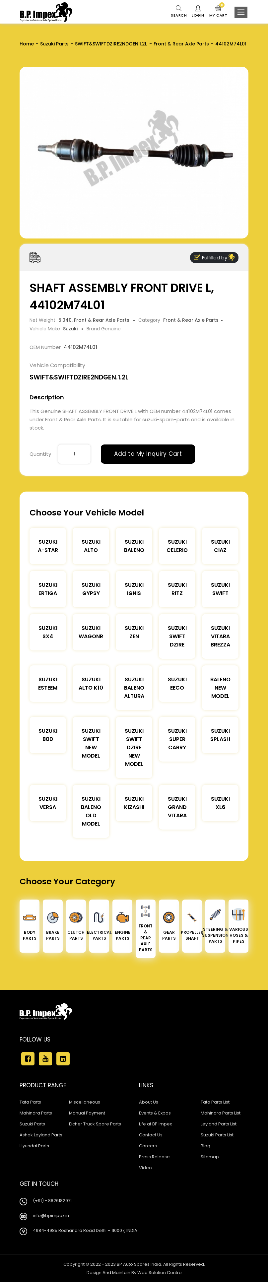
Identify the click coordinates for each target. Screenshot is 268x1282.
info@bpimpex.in (51, 1215)
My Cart (218, 11)
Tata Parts (30, 1102)
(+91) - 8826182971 (52, 1200)
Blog (205, 1146)
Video (145, 1168)
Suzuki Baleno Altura (134, 688)
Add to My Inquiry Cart (148, 454)
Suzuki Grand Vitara (177, 807)
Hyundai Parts (34, 1146)
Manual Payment (87, 1113)
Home (27, 43)
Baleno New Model (220, 688)
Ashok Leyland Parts (41, 1135)
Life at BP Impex (155, 1124)
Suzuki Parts (54, 43)
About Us (148, 1102)
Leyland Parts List (218, 1124)
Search (179, 11)
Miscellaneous (84, 1102)
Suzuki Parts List (217, 1135)
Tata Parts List (215, 1102)
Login (198, 11)
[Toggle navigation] (240, 12)
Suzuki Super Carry (177, 739)
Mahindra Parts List (220, 1113)
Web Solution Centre (159, 1272)
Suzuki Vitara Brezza (220, 636)
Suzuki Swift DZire (177, 636)
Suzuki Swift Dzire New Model (134, 747)
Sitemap (210, 1157)
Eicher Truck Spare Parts (95, 1124)
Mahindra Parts (36, 1113)
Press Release (154, 1157)
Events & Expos (155, 1113)
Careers (148, 1146)
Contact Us (151, 1135)
